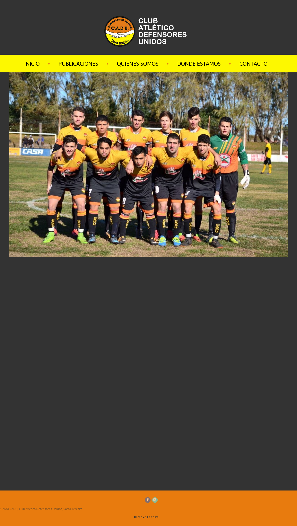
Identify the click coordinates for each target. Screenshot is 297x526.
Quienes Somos (137, 64)
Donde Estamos (199, 64)
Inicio (32, 64)
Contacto (253, 64)
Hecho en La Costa (146, 517)
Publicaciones (78, 64)
